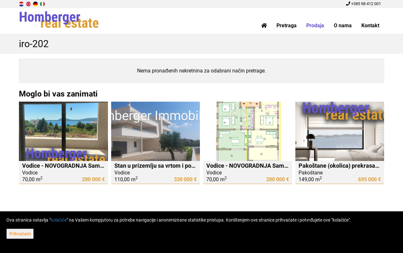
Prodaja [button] (315, 25)
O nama (343, 25)
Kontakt (370, 25)
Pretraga (286, 25)
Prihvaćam (20, 233)
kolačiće (59, 220)
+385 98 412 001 (363, 3)
